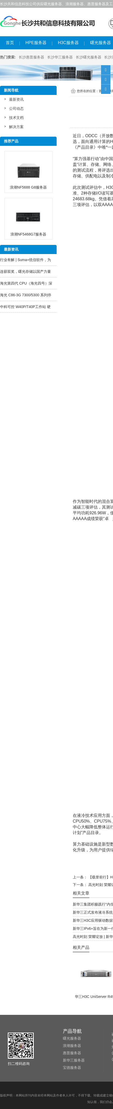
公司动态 (16, 108)
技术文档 (16, 118)
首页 (10, 42)
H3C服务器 (68, 42)
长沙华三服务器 (60, 57)
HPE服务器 (35, 42)
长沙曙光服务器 (88, 57)
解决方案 (16, 127)
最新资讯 (16, 99)
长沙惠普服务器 (31, 57)
